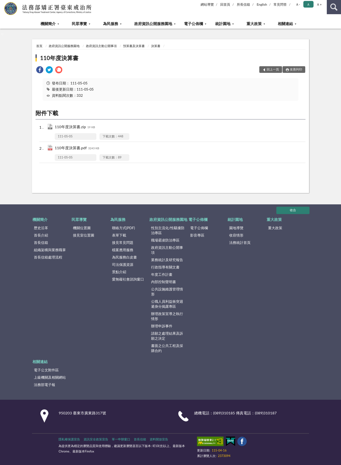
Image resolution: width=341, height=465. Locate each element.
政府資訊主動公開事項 (101, 46)
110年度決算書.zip (75, 127)
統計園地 (222, 23)
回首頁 (225, 4)
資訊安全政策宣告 (96, 439)
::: (4, 3)
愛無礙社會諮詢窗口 (128, 279)
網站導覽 (207, 4)
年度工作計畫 (161, 274)
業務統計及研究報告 (167, 260)
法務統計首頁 (240, 242)
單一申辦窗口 (121, 439)
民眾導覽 (79, 23)
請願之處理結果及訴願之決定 (167, 335)
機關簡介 (48, 23)
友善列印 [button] (296, 69)
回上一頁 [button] (273, 69)
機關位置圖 (82, 228)
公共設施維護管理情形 (167, 291)
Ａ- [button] (298, 4)
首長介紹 (41, 235)
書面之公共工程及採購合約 (167, 348)
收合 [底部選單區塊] (293, 210)
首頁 (39, 46)
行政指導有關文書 (165, 267)
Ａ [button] (308, 4)
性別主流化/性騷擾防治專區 (168, 230)
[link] (39, 70)
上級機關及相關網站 (50, 377)
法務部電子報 (44, 384)
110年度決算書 (59, 57)
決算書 (155, 46)
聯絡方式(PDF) (123, 228)
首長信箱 (41, 242)
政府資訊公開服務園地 (153, 23)
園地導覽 (236, 228)
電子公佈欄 (193, 23)
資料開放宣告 (159, 439)
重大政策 (254, 23)
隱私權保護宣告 (69, 439)
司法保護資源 (122, 264)
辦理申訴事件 (161, 326)
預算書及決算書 (134, 46)
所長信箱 (243, 4)
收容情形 (236, 235)
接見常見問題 (122, 242)
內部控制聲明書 (163, 282)
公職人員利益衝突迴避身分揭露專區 (167, 303)
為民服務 (110, 23)
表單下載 (119, 235)
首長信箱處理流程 (48, 257)
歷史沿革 (41, 228)
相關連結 (285, 23)
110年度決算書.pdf (77, 148)
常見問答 (280, 4)
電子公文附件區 (46, 370)
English (262, 4)
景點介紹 (119, 272)
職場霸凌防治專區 (165, 240)
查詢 (334, 7)
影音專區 (197, 235)
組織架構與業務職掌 (50, 250)
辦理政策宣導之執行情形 (167, 316)
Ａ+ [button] (319, 4)
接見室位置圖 (83, 235)
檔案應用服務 (122, 250)
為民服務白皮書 (124, 257)
